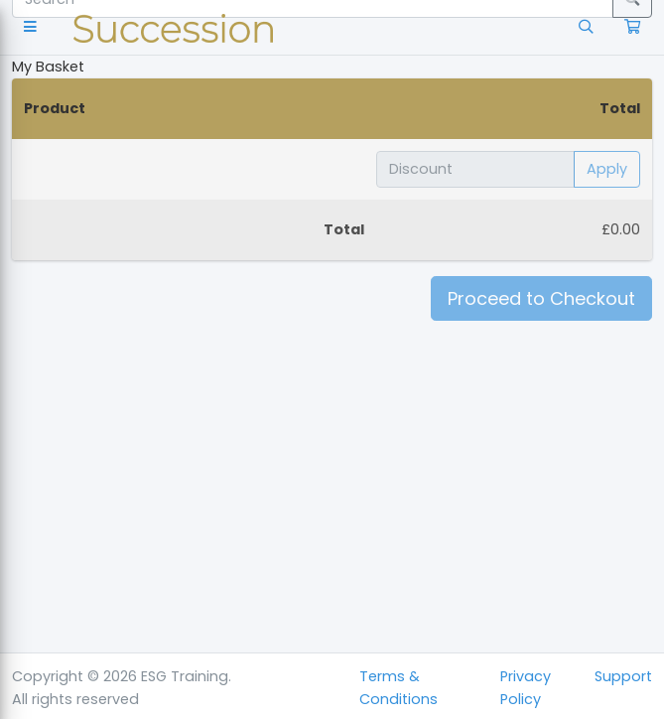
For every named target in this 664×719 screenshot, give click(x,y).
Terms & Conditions (398, 687)
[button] (34, 27)
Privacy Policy (525, 687)
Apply (607, 169)
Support (623, 676)
